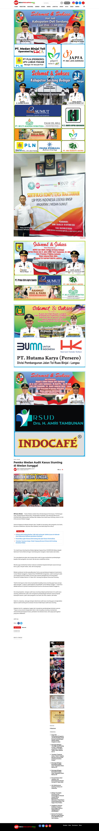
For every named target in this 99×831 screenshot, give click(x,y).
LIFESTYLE (55, 6)
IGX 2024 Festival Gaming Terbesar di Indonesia (56, 787)
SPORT (61, 6)
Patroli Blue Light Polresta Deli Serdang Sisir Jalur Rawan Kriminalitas (35, 538)
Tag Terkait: (17, 627)
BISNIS (49, 6)
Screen (67, 3)
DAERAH (37, 6)
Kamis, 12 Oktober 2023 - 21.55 (22, 469)
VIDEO (71, 6)
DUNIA (43, 6)
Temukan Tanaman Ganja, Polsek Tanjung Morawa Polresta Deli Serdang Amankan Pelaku (57, 757)
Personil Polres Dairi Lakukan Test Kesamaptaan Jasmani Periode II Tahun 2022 (57, 780)
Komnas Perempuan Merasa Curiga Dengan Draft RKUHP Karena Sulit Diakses (57, 816)
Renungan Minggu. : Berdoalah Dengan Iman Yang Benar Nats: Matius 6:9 (57, 765)
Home (15, 459)
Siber (69, 825)
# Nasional (53, 728)
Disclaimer (75, 825)
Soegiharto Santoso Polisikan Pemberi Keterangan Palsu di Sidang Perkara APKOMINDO (56, 808)
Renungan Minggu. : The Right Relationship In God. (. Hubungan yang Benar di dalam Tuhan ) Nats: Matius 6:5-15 (57, 748)
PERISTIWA (23, 6)
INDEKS (77, 6)
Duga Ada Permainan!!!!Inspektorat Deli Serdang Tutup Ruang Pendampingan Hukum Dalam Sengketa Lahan (57, 738)
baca (59, 469)
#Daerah (24, 627)
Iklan (80, 825)
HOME (16, 6)
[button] (84, 6)
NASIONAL (30, 6)
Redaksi (65, 825)
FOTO (66, 6)
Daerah (18, 459)
